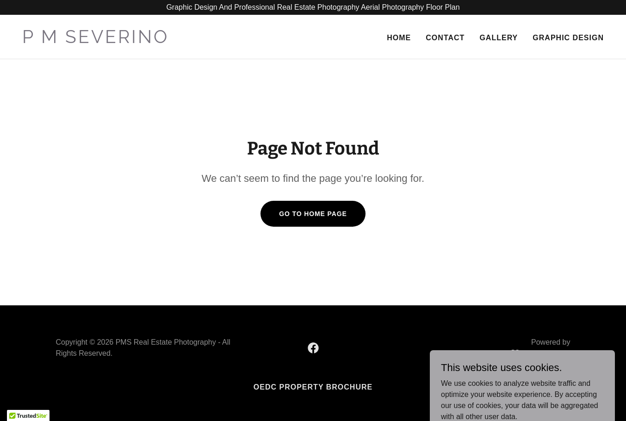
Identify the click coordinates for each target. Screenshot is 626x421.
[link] (164, 40)
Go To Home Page (313, 213)
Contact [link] (445, 38)
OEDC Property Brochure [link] (313, 387)
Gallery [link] (498, 38)
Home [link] (399, 38)
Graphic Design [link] (568, 38)
